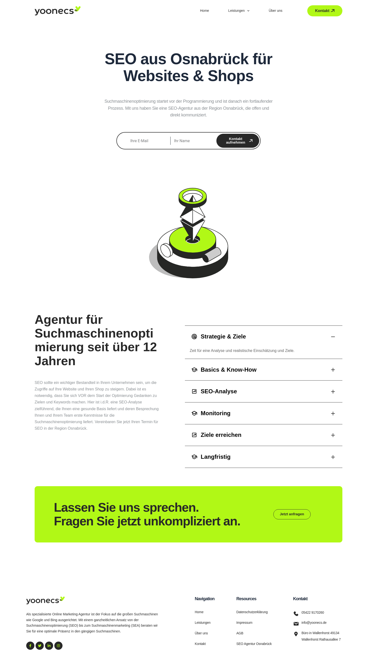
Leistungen (238, 10)
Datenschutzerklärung (252, 612)
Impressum (244, 622)
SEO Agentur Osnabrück (254, 644)
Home (204, 11)
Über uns (276, 11)
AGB (239, 633)
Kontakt (200, 644)
